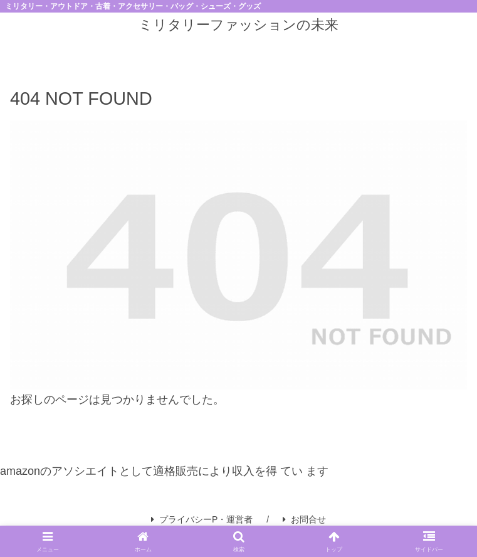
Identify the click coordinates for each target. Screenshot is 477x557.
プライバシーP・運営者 (202, 519)
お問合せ (304, 519)
